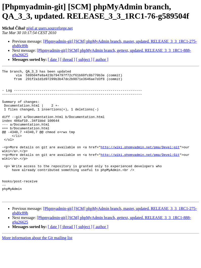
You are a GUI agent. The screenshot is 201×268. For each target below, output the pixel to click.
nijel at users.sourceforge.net (49, 28)
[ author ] (100, 59)
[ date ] (53, 59)
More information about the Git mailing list (37, 263)
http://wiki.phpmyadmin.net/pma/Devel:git (140, 163)
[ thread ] (67, 59)
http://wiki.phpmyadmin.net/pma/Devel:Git (140, 172)
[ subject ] (84, 59)
